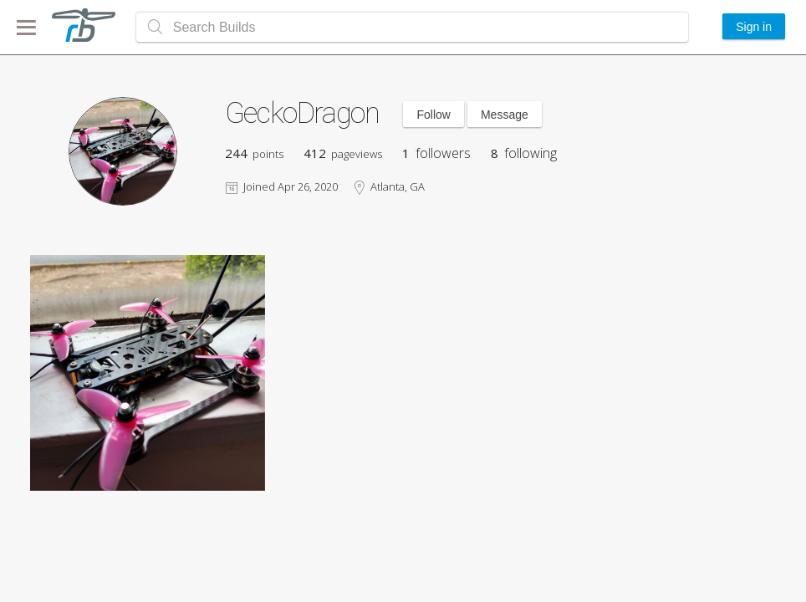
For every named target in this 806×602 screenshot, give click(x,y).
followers (436, 153)
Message (504, 114)
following (524, 153)
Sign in (754, 26)
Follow (433, 114)
